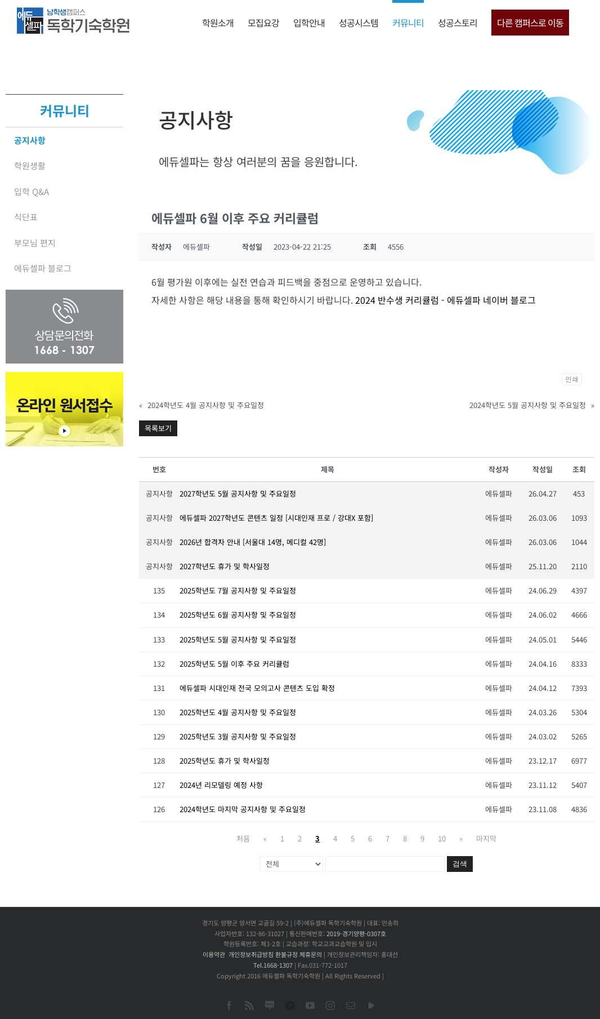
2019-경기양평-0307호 (356, 933)
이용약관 (214, 954)
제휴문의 (310, 954)
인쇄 (572, 379)
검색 (460, 863)
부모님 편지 (35, 243)
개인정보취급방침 (251, 954)
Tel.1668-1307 (273, 964)
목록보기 (158, 428)
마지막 (486, 838)
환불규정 (286, 954)
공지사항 (30, 140)
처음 (243, 838)
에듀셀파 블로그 (42, 268)
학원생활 (30, 165)
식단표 (26, 217)
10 (442, 838)
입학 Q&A (31, 191)
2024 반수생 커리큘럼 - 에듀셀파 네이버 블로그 (445, 300)
